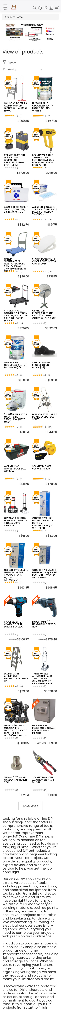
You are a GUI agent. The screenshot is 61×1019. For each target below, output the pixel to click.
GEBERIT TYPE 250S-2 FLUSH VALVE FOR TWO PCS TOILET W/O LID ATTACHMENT (16, 575)
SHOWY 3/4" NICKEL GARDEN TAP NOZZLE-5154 (16, 780)
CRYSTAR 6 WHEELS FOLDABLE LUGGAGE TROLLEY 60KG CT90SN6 (15, 521)
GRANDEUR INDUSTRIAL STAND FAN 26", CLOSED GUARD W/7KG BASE (43, 314)
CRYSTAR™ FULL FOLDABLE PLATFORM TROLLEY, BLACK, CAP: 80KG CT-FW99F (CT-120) (16, 315)
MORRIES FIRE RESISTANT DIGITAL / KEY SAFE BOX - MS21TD (43, 729)
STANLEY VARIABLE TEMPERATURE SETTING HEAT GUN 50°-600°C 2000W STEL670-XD (43, 160)
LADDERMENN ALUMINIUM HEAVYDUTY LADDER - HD (16, 677)
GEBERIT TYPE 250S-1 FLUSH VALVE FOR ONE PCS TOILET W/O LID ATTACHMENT (44, 573)
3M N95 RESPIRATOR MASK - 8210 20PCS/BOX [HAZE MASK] (15, 418)
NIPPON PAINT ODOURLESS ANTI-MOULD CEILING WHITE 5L (42, 107)
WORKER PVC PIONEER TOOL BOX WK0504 (15, 469)
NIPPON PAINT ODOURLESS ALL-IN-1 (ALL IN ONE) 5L (15, 365)
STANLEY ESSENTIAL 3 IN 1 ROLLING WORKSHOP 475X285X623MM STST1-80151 (15, 160)
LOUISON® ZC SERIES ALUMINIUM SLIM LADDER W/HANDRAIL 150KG (16, 107)
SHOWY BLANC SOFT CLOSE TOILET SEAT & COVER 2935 (44, 261)
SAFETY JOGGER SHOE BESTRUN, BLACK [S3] (41, 365)
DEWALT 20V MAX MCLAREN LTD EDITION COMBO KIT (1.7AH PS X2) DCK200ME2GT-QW (15, 730)
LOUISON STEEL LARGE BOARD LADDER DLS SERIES (44, 417)
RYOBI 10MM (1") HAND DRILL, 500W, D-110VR (44, 624)
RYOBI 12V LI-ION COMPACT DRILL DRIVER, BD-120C (13, 624)
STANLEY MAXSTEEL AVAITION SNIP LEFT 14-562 (43, 780)
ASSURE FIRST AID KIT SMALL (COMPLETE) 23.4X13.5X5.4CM (16, 209)
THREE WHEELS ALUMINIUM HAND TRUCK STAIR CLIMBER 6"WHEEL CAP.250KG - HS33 (43, 678)
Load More (30, 806)
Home (19, 17)
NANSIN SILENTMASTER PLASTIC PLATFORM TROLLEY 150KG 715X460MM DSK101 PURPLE (15, 265)
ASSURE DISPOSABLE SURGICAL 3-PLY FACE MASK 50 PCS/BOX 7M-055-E (44, 210)
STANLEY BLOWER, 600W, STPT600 (42, 467)
